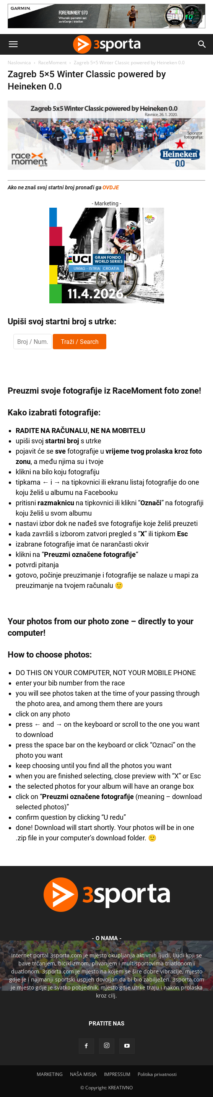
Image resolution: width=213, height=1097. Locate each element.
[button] (13, 44)
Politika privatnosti (157, 1074)
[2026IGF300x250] (106, 301)
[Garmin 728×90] (106, 30)
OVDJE (110, 187)
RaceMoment (52, 62)
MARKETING (50, 1074)
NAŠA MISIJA (83, 1074)
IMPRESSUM (117, 1074)
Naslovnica (19, 62)
